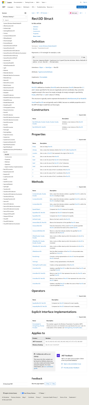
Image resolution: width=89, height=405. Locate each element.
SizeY (34, 163)
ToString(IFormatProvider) (39, 265)
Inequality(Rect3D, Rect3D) (40, 306)
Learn (33, 13)
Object (41, 67)
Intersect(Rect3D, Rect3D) (39, 222)
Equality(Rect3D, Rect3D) (39, 303)
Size (34, 156)
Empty (34, 95)
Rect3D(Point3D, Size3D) (39, 127)
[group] (59, 61)
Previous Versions (15, 397)
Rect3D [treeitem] (7, 154)
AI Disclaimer (5, 397)
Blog (24, 397)
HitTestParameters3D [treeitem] (9, 65)
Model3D (83, 98)
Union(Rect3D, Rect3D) (39, 278)
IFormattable (43, 77)
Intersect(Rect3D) (37, 226)
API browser (44, 13)
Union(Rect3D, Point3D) (39, 273)
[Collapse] (25, 13)
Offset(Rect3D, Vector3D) (39, 246)
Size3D (71, 87)
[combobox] (15, 16)
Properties (36, 33)
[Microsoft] (3, 2)
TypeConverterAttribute (45, 72)
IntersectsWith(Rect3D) (39, 231)
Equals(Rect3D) (37, 216)
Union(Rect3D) (36, 283)
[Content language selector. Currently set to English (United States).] (10, 393)
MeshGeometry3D (73, 98)
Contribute (31, 397)
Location (35, 153)
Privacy (38, 397)
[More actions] (85, 13)
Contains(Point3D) (37, 199)
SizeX (34, 160)
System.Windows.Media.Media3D (48, 46)
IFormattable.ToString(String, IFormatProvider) (38, 325)
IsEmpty (35, 150)
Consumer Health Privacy (50, 397)
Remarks (35, 29)
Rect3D (34, 87)
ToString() (35, 261)
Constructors (36, 31)
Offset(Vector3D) (37, 251)
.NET (38, 13)
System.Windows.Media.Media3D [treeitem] (12, 23)
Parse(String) (36, 256)
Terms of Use (63, 397)
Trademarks (72, 397)
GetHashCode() (37, 219)
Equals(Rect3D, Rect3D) (39, 212)
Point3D (53, 87)
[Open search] (81, 2)
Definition (35, 27)
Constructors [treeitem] (8, 157)
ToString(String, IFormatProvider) (73, 327)
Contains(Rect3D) (37, 204)
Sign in (85, 2)
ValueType (48, 67)
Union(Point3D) (37, 268)
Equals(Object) (36, 209)
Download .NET (82, 7)
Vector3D (59, 253)
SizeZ (34, 166)
